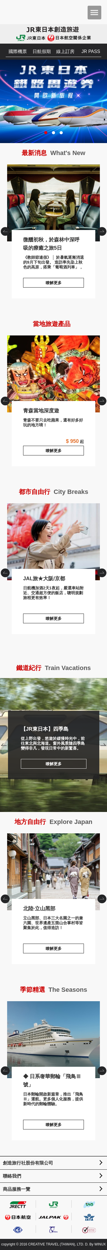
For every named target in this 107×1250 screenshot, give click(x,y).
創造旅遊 (21, 12)
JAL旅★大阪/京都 (53, 541)
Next (103, 745)
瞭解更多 (54, 282)
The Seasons (68, 989)
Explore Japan (70, 821)
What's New (67, 152)
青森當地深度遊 (53, 373)
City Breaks (71, 491)
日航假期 (42, 51)
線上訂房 (65, 51)
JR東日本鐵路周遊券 (53, 101)
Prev (4, 745)
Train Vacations (68, 667)
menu (94, 12)
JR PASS (90, 51)
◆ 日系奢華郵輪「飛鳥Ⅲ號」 (53, 1039)
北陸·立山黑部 (53, 871)
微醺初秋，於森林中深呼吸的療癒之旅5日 (53, 202)
